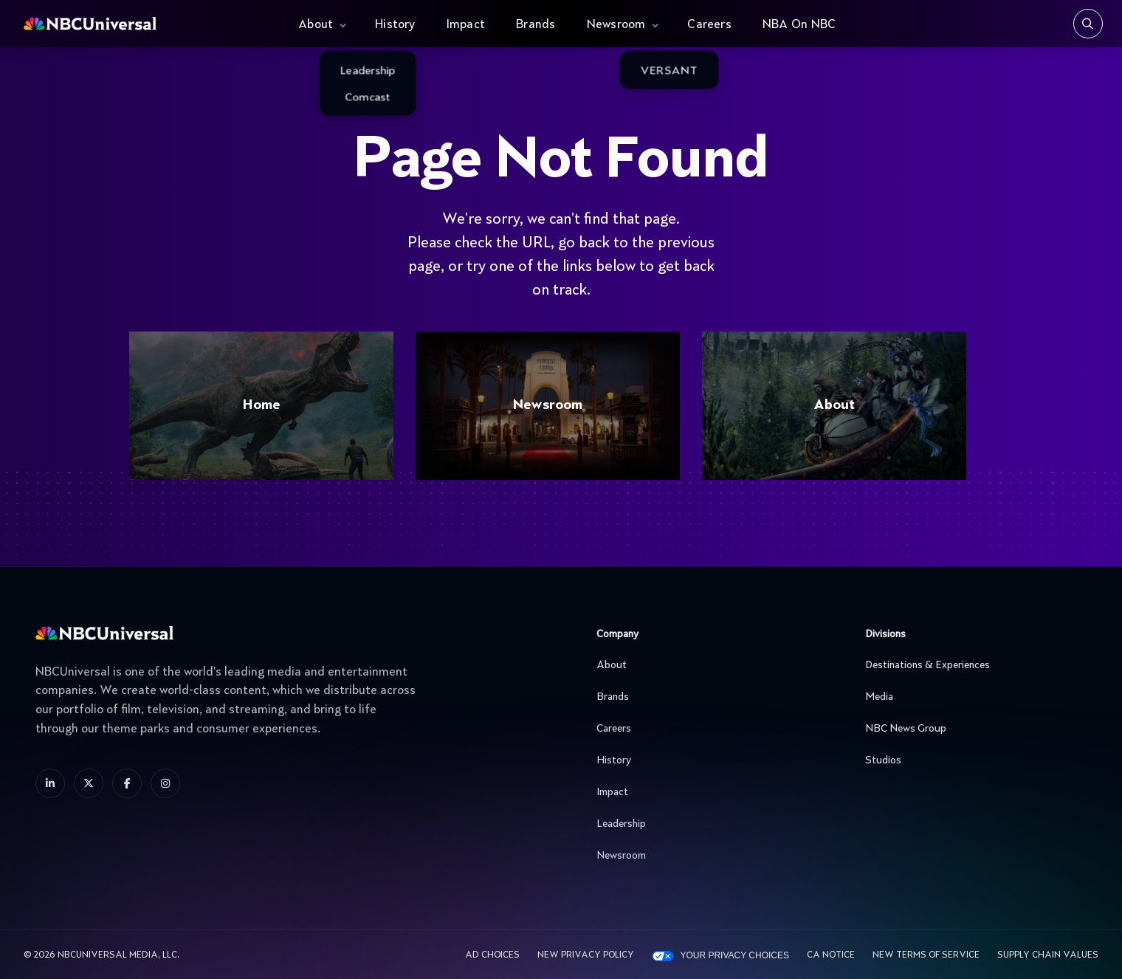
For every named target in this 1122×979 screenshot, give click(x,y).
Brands (535, 25)
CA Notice (831, 955)
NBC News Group (972, 729)
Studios (972, 760)
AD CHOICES (492, 955)
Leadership (703, 824)
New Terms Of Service (926, 955)
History (395, 25)
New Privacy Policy (585, 955)
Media (972, 697)
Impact (466, 25)
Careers (709, 25)
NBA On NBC (799, 25)
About (315, 25)
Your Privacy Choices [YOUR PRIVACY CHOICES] (734, 955)
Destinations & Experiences (972, 665)
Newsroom (616, 25)
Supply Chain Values (1047, 955)
